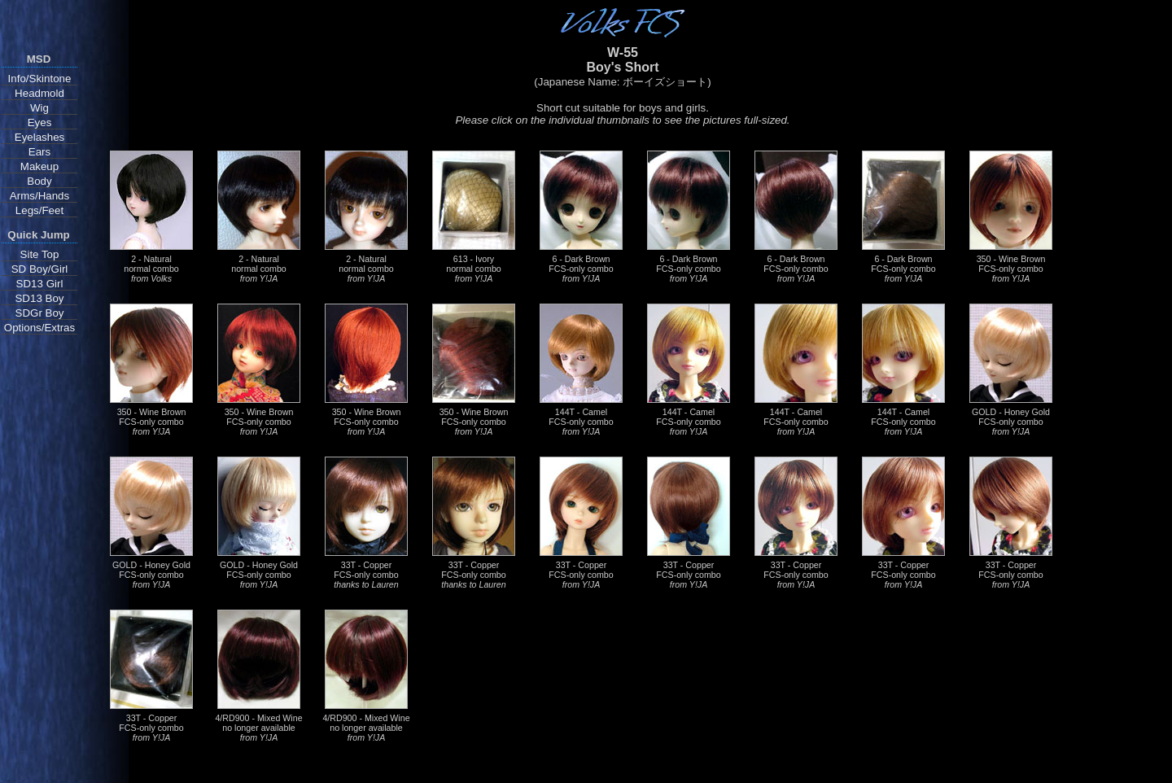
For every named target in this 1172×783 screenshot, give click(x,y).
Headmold (39, 93)
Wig (39, 108)
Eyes (40, 122)
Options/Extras (39, 328)
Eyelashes (40, 137)
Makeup (39, 166)
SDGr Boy (39, 313)
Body (39, 181)
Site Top (39, 254)
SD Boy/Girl (39, 269)
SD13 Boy (39, 298)
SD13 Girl (39, 284)
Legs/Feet (39, 210)
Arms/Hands (39, 196)
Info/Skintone (40, 78)
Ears (39, 152)
